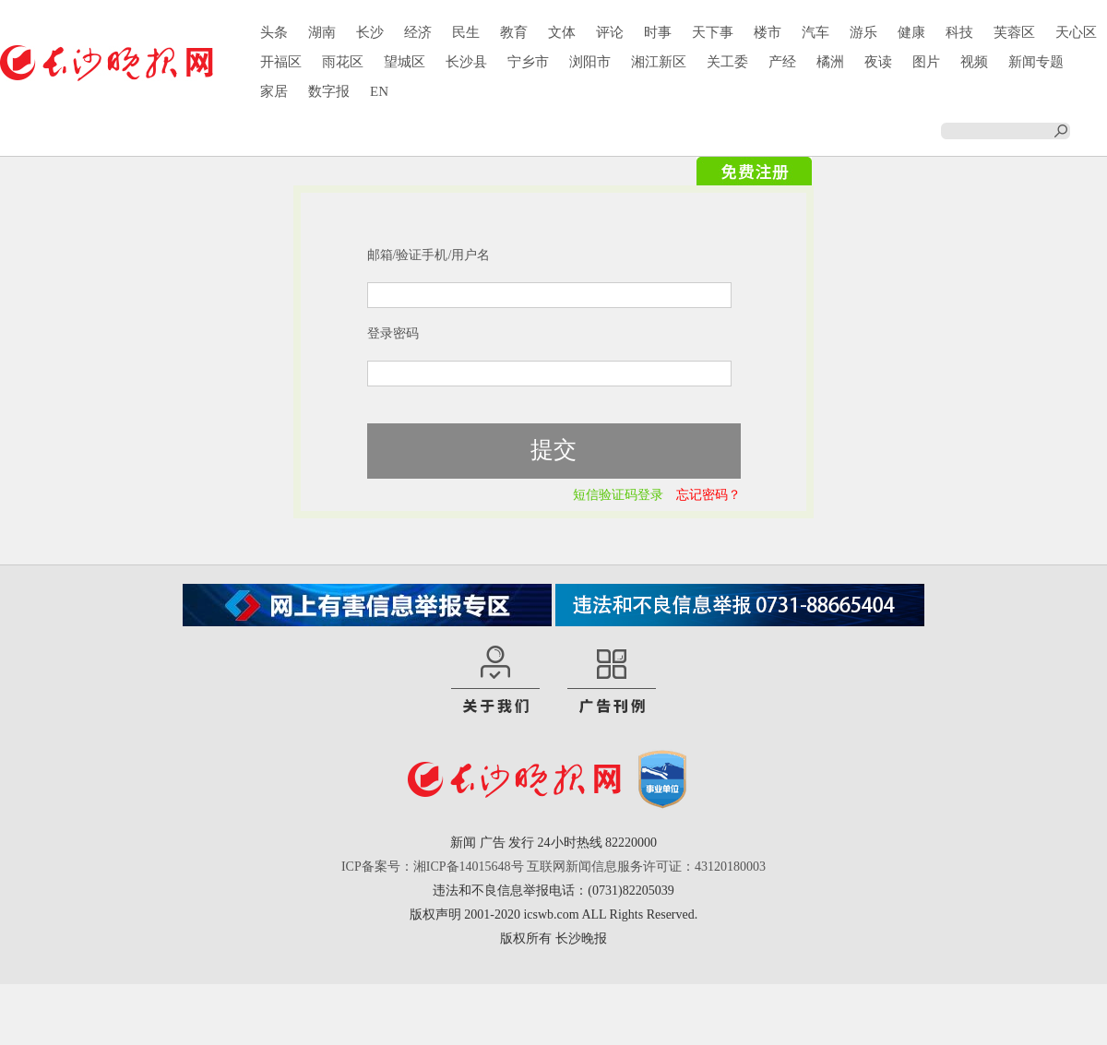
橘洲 (830, 61)
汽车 (815, 32)
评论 (610, 32)
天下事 (712, 32)
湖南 (322, 32)
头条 (274, 32)
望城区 (404, 61)
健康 (911, 32)
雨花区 (342, 61)
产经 (782, 61)
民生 (466, 32)
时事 (658, 32)
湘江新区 (658, 61)
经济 (418, 32)
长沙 (370, 32)
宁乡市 (528, 61)
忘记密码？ (708, 495)
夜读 (878, 61)
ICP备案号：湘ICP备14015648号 (432, 866)
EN (379, 91)
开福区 (281, 61)
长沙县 (466, 61)
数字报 (329, 91)
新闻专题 (1036, 61)
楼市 (767, 32)
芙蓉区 (1014, 32)
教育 (514, 32)
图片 (926, 61)
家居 (274, 91)
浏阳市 (590, 61)
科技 (959, 32)
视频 (974, 61)
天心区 (1076, 32)
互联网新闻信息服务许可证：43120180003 (646, 866)
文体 (562, 32)
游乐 (863, 32)
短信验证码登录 (618, 495)
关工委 (727, 61)
